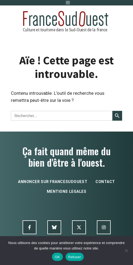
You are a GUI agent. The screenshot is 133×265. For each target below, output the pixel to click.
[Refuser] (126, 250)
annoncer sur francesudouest (52, 181)
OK (57, 257)
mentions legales (66, 191)
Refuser (74, 257)
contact (105, 181)
